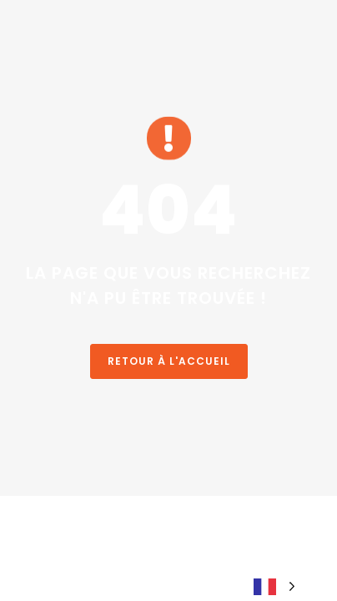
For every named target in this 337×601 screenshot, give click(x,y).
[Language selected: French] (274, 585)
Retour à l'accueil (169, 361)
